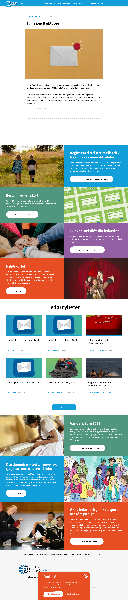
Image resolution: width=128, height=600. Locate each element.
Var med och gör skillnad (87, 448)
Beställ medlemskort (22, 215)
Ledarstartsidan (31, 554)
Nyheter (38, 17)
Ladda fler (64, 407)
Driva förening (64, 3)
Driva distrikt (79, 3)
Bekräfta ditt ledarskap (87, 250)
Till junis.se (99, 554)
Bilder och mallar (95, 3)
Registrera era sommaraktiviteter (91, 179)
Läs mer (16, 291)
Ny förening (50, 3)
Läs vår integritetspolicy (52, 587)
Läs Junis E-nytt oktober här (37, 109)
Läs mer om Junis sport (86, 541)
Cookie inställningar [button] (73, 594)
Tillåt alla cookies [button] (54, 594)
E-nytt (30, 17)
